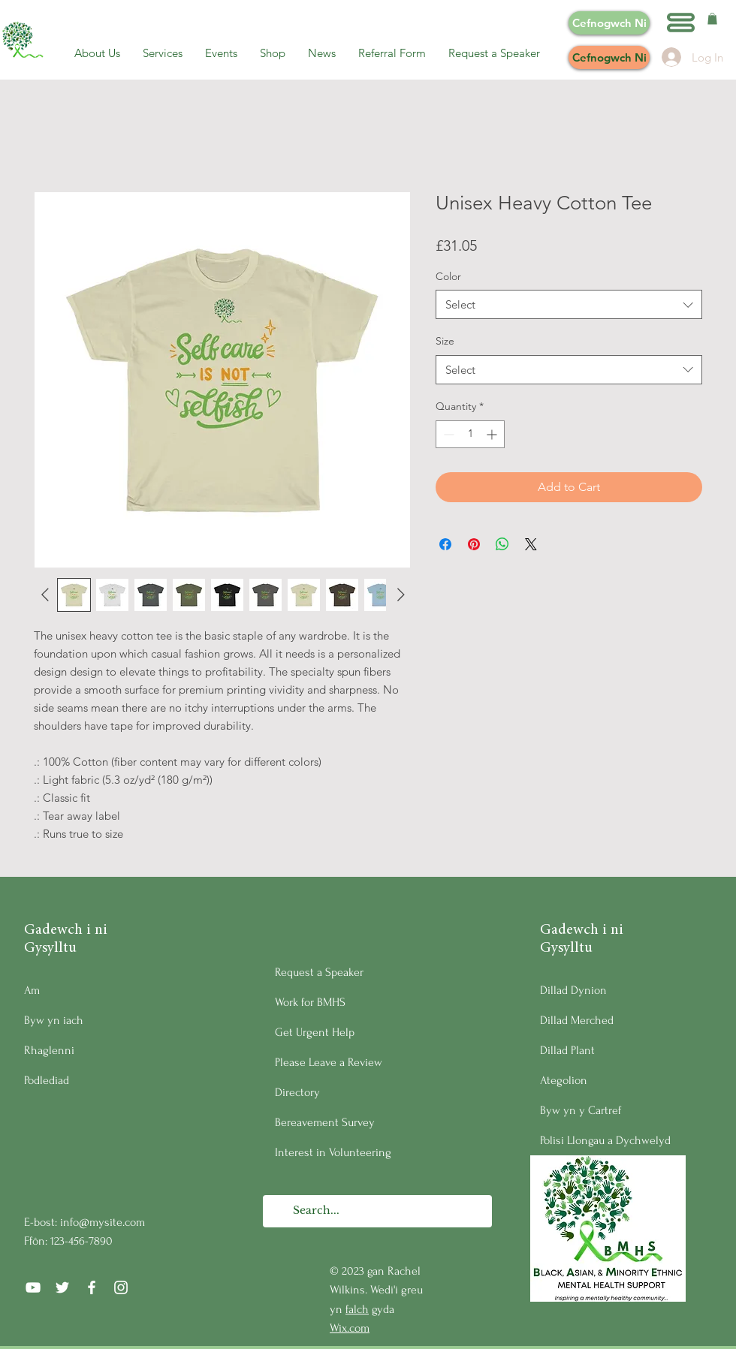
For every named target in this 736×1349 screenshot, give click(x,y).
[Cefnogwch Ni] (609, 23)
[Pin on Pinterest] (474, 544)
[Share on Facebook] (445, 544)
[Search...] (376, 1211)
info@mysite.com (102, 1222)
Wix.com (350, 1328)
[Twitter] (62, 1287)
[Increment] (493, 434)
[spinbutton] (470, 434)
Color (448, 276)
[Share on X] (531, 544)
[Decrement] (447, 434)
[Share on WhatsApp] (502, 544)
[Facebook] (92, 1287)
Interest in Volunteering (333, 1152)
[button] (681, 22)
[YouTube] (33, 1287)
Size (445, 341)
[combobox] (569, 304)
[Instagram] (121, 1287)
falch (357, 1309)
